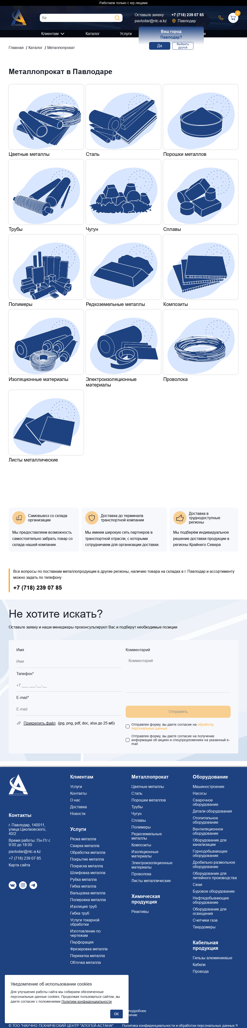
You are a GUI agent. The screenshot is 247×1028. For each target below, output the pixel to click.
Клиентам (50, 34)
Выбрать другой (183, 45)
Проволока (141, 874)
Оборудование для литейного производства (215, 875)
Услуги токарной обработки (84, 922)
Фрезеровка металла (89, 949)
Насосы (200, 793)
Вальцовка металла (87, 893)
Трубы (137, 807)
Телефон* (25, 674)
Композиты (141, 845)
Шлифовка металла (87, 873)
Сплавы (138, 820)
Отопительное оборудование (205, 820)
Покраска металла (86, 866)
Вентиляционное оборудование (208, 831)
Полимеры (141, 827)
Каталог (93, 34)
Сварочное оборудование (205, 802)
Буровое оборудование (214, 891)
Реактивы (140, 912)
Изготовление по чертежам (85, 933)
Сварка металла (84, 846)
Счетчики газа (205, 920)
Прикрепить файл (39, 723)
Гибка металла (83, 886)
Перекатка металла (87, 956)
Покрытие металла (87, 859)
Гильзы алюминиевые (212, 958)
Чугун (136, 814)
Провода (201, 971)
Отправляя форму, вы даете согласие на (172, 726)
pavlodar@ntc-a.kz (151, 21)
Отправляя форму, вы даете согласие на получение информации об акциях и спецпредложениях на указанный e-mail (180, 740)
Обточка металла (85, 962)
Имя (20, 650)
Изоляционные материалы (144, 854)
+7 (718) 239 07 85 (188, 15)
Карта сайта (19, 865)
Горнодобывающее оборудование (210, 853)
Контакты (78, 793)
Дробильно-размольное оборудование (214, 864)
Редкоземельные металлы (146, 836)
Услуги (126, 34)
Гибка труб (79, 913)
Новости (77, 814)
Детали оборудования (212, 811)
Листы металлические (151, 881)
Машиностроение (208, 787)
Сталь (136, 793)
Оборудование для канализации (209, 842)
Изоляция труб (83, 906)
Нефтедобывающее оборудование (211, 900)
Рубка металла (83, 879)
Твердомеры (204, 927)
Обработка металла (87, 852)
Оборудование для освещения (209, 911)
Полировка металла (88, 900)
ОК (116, 1014)
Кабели (199, 965)
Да (159, 46)
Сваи (197, 885)
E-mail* (22, 698)
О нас (75, 800)
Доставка (78, 807)
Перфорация (82, 942)
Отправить (178, 712)
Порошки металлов (148, 800)
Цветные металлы (147, 787)
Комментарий (138, 650)
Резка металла (83, 839)
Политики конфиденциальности (87, 1001)
